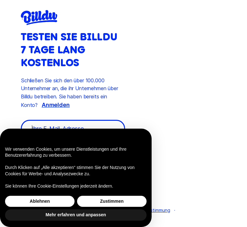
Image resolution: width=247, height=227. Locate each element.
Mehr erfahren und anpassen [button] (75, 214)
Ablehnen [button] (40, 201)
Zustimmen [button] (112, 201)
